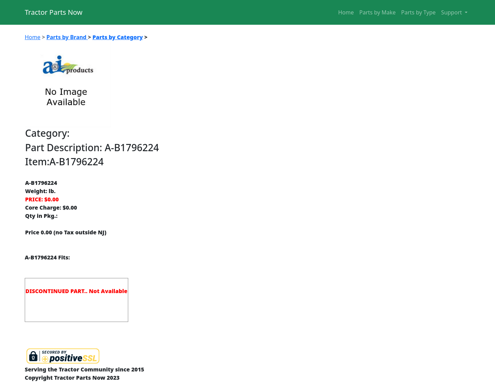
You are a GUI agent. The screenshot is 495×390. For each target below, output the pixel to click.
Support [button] (452, 12)
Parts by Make (377, 12)
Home (346, 12)
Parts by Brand (67, 37)
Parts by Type (418, 12)
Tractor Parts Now (53, 12)
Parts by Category (117, 37)
